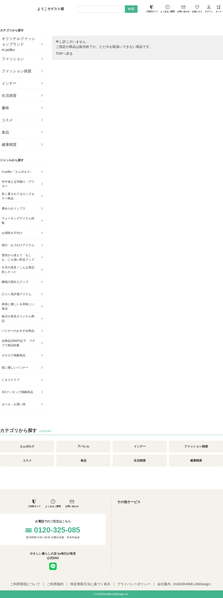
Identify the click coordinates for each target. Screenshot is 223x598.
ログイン (209, 9)
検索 (131, 9)
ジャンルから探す (12, 160)
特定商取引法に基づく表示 (90, 584)
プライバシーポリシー (134, 584)
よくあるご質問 (167, 9)
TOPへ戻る (64, 53)
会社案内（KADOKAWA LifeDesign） (185, 584)
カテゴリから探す (12, 30)
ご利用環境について (25, 584)
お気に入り (197, 9)
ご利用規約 (55, 584)
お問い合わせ (183, 9)
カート (219, 9)
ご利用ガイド (152, 9)
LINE (53, 566)
